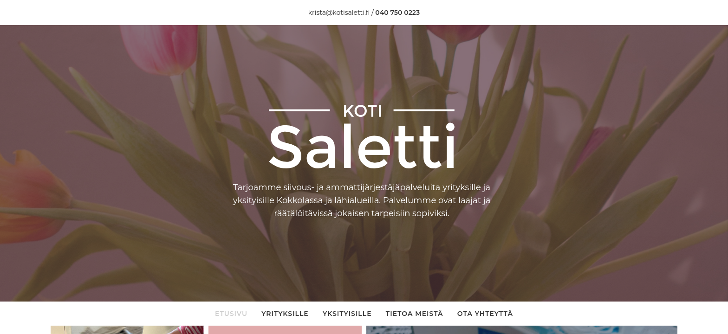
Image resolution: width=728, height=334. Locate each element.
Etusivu (231, 313)
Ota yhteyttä (485, 313)
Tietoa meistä (414, 313)
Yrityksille (285, 313)
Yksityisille (347, 313)
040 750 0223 (397, 12)
